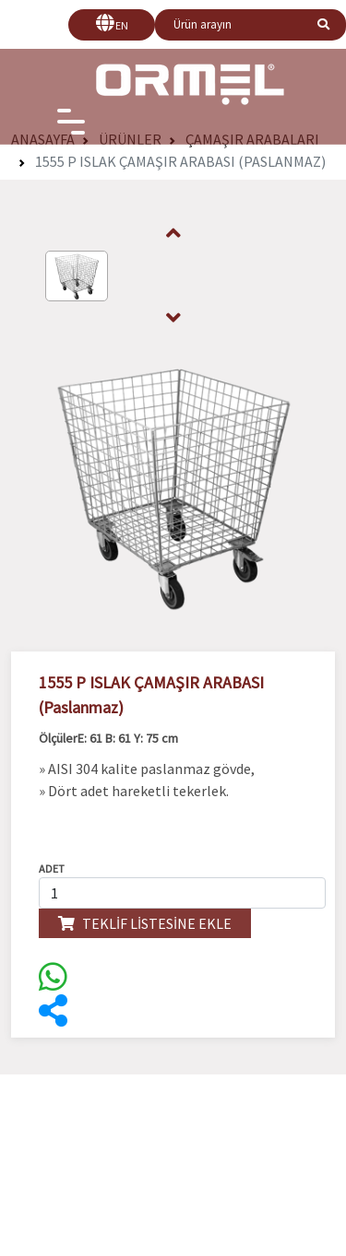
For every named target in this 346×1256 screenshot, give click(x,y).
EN (121, 25)
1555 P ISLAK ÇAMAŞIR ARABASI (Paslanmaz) (180, 161)
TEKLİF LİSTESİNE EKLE (145, 923)
